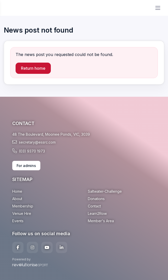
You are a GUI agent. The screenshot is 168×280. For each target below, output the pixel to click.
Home (17, 191)
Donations (96, 199)
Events (17, 221)
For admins (26, 165)
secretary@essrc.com (34, 142)
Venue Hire (21, 213)
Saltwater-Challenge (105, 191)
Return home (33, 68)
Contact (94, 206)
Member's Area (101, 221)
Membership (22, 206)
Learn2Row (97, 213)
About (17, 199)
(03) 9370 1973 (28, 151)
